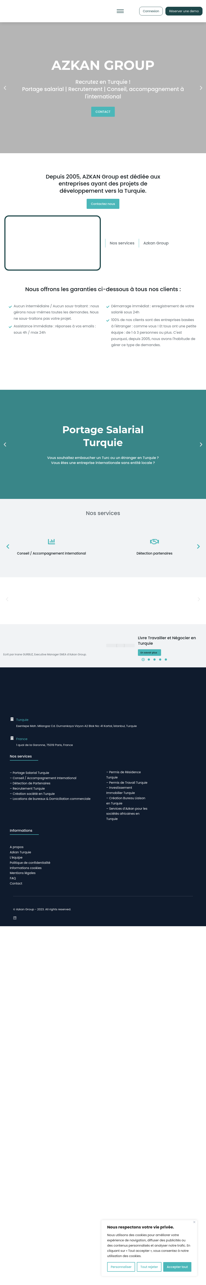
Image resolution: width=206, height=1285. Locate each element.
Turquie (22, 719)
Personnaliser (121, 1267)
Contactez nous (103, 204)
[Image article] (120, 645)
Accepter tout (177, 1267)
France (21, 739)
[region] (149, 1248)
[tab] (122, 243)
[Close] (194, 1222)
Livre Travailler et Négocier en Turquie (167, 640)
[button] (5, 88)
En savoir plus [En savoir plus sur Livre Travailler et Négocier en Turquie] (149, 652)
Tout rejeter (149, 1267)
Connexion (151, 11)
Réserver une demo (184, 11)
